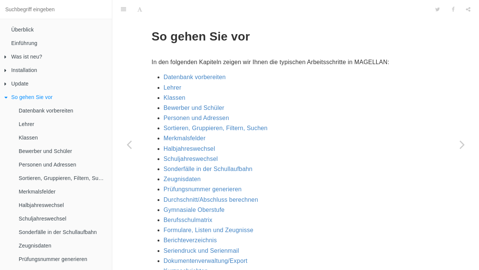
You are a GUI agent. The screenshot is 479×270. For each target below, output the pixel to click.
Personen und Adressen (47, 165)
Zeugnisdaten (35, 246)
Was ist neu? (23, 57)
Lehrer (26, 124)
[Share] (468, 9)
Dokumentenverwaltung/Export (205, 261)
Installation (20, 70)
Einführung (24, 43)
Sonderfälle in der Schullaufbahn (58, 232)
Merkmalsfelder (37, 192)
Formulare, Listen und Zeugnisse (208, 230)
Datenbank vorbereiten (46, 111)
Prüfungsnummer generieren (53, 259)
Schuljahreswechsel (42, 219)
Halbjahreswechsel (41, 205)
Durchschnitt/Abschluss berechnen (211, 199)
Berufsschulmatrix (188, 220)
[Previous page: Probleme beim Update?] (129, 144)
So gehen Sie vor (28, 97)
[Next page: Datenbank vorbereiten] (462, 144)
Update (16, 84)
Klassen (28, 138)
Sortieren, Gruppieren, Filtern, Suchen (64, 178)
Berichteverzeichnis (190, 240)
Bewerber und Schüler (45, 151)
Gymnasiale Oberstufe (194, 210)
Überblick (22, 30)
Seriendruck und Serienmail (201, 251)
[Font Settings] (140, 9)
